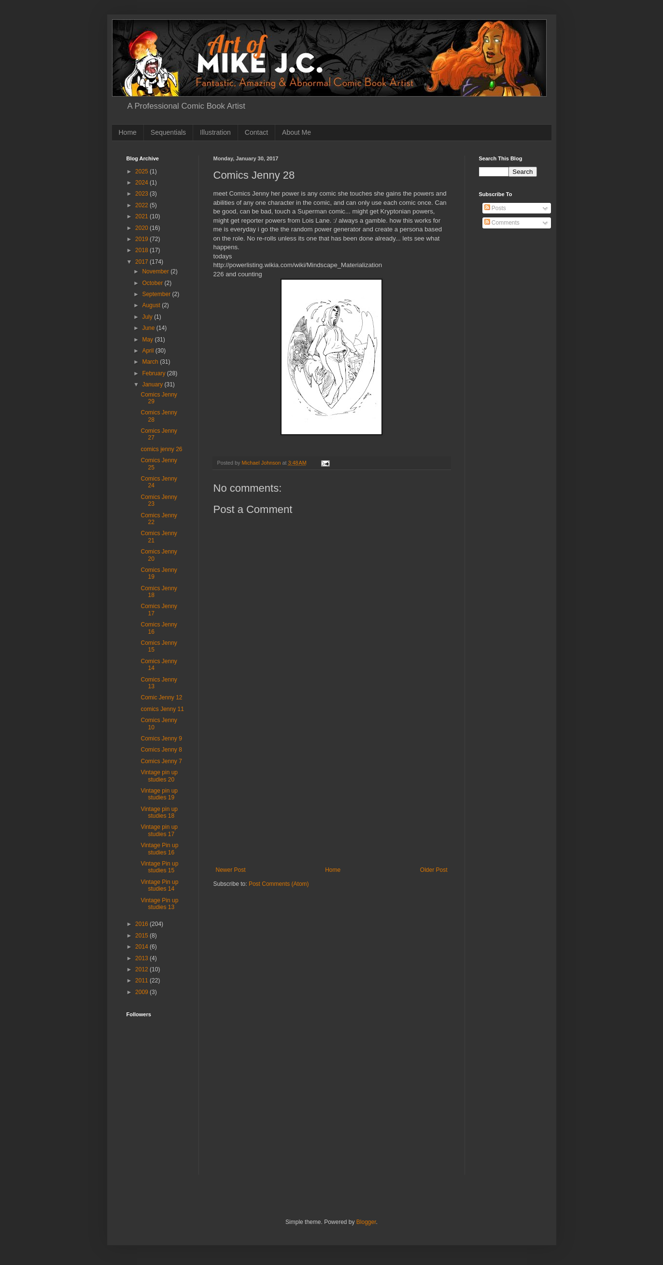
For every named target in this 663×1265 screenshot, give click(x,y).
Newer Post (231, 870)
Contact (256, 132)
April (148, 350)
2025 (142, 171)
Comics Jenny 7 (161, 761)
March (151, 361)
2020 (142, 228)
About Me (296, 132)
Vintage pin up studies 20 (159, 775)
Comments (502, 222)
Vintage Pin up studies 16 (159, 848)
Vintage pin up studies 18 (159, 812)
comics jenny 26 (161, 449)
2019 (142, 239)
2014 (142, 946)
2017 (142, 261)
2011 (142, 980)
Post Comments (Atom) (279, 884)
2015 (142, 935)
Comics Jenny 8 (161, 749)
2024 (142, 182)
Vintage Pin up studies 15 (159, 867)
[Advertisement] (331, 794)
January (153, 384)
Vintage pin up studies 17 (159, 830)
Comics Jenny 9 (161, 738)
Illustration (215, 132)
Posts (495, 208)
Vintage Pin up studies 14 (159, 885)
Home (128, 132)
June (149, 328)
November (156, 271)
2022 (142, 205)
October (153, 283)
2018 (142, 250)
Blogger (366, 1222)
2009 (142, 992)
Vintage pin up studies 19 (159, 794)
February (154, 373)
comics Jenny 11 (162, 709)
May (148, 339)
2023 (142, 193)
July (148, 316)
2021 (142, 216)
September (157, 294)
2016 (142, 924)
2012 (142, 969)
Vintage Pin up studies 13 (159, 903)
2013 (142, 958)
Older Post (434, 870)
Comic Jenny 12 (161, 697)
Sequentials (168, 132)
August (152, 305)
